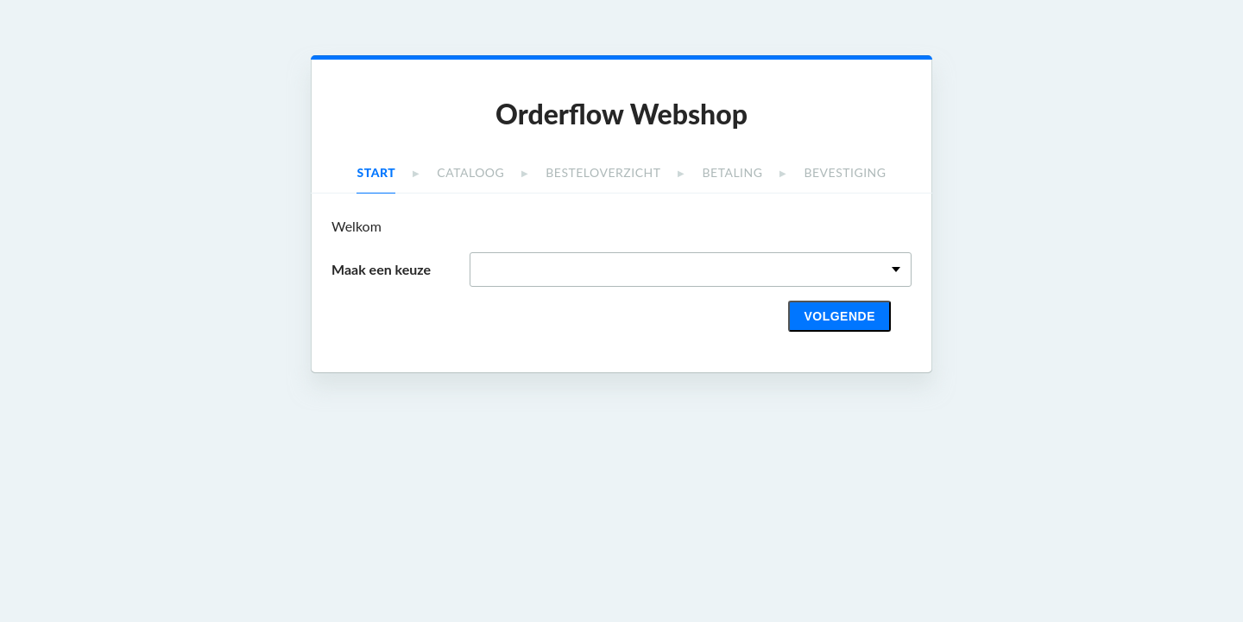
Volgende (839, 316)
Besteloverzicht (603, 172)
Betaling (733, 172)
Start (375, 172)
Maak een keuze (381, 269)
